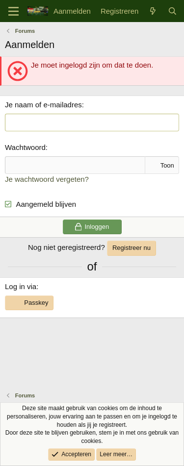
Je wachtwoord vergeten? (47, 179)
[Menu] (13, 11)
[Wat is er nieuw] (152, 11)
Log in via (20, 286)
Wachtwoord (25, 147)
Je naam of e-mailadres (43, 104)
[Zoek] (172, 11)
